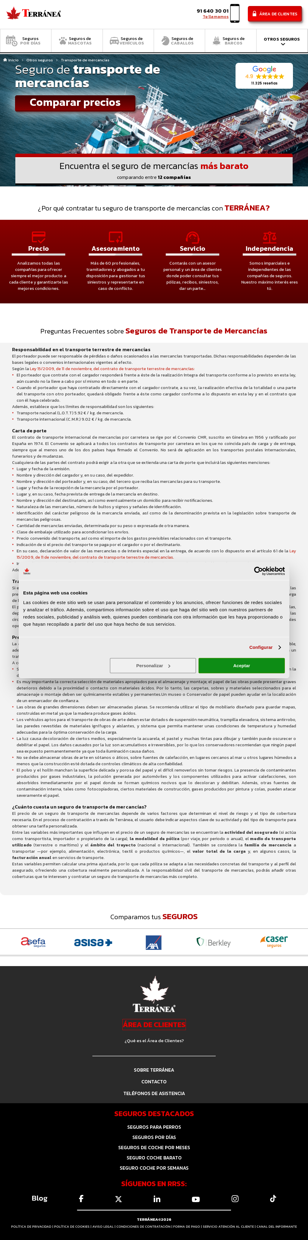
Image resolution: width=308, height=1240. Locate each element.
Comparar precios (75, 102)
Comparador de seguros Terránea (33, 15)
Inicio (13, 60)
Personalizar (153, 665)
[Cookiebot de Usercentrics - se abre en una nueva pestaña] (258, 570)
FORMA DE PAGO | (188, 1226)
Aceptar (241, 665)
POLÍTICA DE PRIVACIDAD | (32, 1226)
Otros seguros (39, 60)
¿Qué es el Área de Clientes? (154, 1040)
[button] (264, 76)
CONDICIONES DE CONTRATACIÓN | (144, 1226)
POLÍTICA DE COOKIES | (73, 1226)
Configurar (261, 647)
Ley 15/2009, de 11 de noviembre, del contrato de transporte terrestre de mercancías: (112, 369)
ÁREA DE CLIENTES (154, 1024)
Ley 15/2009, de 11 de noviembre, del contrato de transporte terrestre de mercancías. (156, 554)
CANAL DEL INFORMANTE (277, 1226)
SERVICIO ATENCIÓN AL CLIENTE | (230, 1226)
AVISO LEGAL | (104, 1226)
